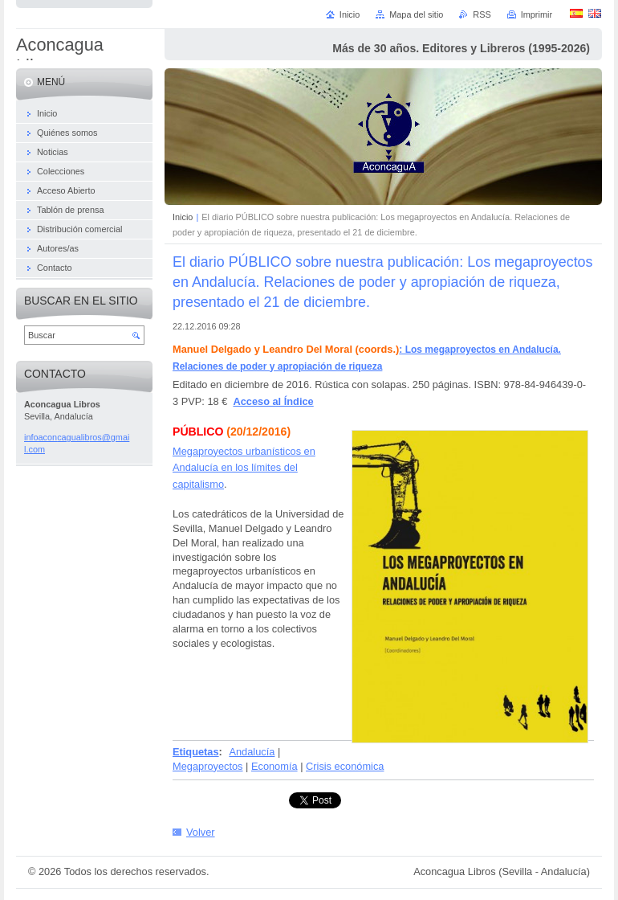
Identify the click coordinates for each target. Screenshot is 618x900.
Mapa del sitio (416, 14)
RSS (481, 14)
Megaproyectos (208, 766)
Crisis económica (345, 766)
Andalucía (251, 752)
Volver (200, 832)
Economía (274, 766)
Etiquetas (196, 752)
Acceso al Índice (273, 401)
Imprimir (536, 14)
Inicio (183, 217)
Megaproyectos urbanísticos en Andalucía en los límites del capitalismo (244, 467)
